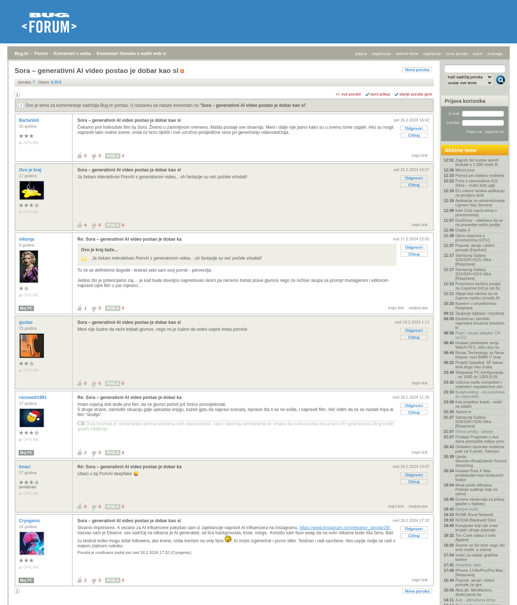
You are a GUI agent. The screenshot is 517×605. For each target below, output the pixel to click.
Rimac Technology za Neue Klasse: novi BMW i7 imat (479, 354)
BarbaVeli (29, 120)
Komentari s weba (72, 53)
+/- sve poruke (348, 94)
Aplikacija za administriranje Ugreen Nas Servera (480, 202)
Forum (41, 53)
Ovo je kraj (31, 169)
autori (478, 53)
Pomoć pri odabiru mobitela (479, 175)
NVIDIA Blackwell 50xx (475, 520)
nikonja (27, 239)
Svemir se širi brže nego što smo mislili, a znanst (480, 547)
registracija (381, 53)
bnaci (25, 466)
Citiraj (414, 135)
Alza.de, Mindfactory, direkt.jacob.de (474, 592)
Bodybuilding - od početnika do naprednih (480, 394)
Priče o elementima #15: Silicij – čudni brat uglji (477, 183)
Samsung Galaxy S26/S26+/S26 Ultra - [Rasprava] (474, 421)
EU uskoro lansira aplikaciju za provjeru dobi (480, 193)
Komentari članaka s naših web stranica (138, 53)
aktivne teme (407, 53)
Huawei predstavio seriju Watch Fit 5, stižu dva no (477, 345)
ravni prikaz (380, 94)
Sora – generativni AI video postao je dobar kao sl (253, 105)
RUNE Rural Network (474, 514)
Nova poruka (417, 69)
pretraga (494, 53)
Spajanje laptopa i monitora (479, 313)
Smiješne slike (468, 565)
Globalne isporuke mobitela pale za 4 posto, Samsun (479, 449)
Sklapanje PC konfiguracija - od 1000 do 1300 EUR (479, 374)
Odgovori (414, 128)
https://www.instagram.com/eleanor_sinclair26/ (345, 527)
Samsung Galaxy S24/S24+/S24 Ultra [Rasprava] (473, 273)
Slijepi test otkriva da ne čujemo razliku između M (477, 295)
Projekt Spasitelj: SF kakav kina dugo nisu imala (479, 364)
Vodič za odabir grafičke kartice (476, 557)
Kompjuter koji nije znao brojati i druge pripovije (476, 527)
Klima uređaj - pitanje (474, 431)
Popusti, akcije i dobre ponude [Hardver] (475, 247)
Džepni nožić (466, 509)
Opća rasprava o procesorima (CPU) (472, 237)
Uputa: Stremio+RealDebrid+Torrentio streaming (480, 461)
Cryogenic (30, 520)
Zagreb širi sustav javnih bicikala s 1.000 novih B (477, 162)
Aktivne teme (461, 150)
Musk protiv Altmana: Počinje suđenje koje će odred (476, 489)
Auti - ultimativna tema (475, 600)
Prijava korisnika (465, 101)
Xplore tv (463, 412)
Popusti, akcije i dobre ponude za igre (475, 582)
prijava (361, 53)
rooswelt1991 (33, 397)
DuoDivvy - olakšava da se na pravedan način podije (479, 222)
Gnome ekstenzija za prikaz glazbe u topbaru (480, 501)
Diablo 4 (462, 230)
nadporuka (418, 308)
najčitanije (432, 53)
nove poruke (457, 53)
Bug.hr (22, 53)
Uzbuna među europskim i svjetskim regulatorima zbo (479, 384)
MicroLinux (465, 170)
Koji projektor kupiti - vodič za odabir (478, 404)
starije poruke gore (415, 94)
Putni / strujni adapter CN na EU (477, 335)
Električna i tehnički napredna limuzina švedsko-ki (480, 323)
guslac (26, 322)
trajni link (420, 155)
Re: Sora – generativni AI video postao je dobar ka (129, 239)
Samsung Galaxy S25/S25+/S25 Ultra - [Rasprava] (474, 259)
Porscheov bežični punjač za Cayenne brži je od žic (478, 286)
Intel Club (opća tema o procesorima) (476, 212)
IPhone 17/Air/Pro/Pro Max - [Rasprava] (480, 572)
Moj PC (26, 308)
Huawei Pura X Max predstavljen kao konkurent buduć (479, 475)
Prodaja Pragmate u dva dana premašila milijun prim (479, 439)
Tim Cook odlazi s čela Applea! (475, 537)
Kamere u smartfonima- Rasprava (476, 305)
